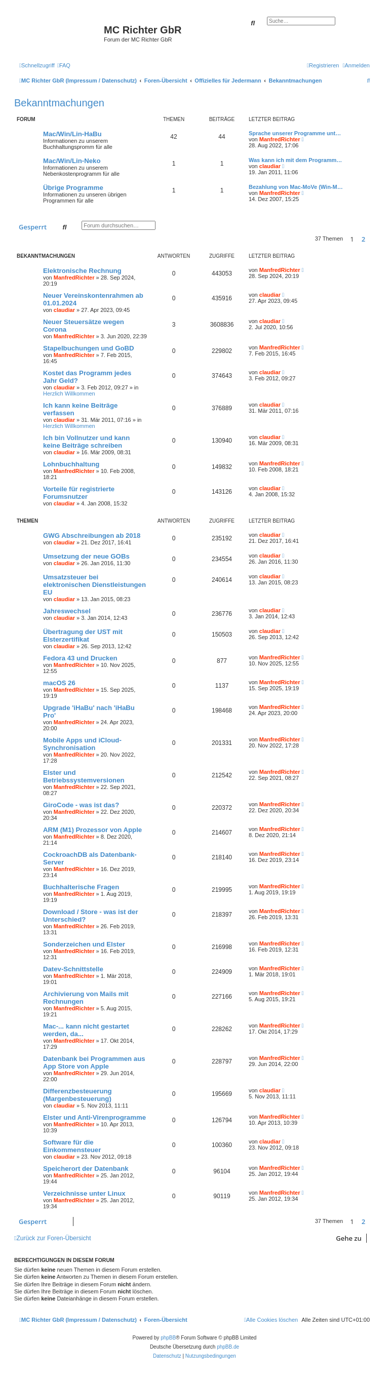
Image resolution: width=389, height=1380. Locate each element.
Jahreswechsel (67, 611)
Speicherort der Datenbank (86, 1168)
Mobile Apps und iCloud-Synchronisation (82, 744)
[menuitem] (63, 65)
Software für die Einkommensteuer (72, 1146)
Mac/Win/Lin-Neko (71, 161)
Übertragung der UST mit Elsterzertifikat (83, 635)
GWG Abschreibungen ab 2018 (91, 535)
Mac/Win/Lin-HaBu (72, 134)
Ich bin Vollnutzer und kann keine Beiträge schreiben (86, 441)
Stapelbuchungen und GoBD (88, 348)
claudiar (270, 166)
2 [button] (363, 239)
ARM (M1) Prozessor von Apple (92, 830)
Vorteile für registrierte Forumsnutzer (78, 492)
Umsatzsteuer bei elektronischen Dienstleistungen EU (94, 584)
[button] (372, 239)
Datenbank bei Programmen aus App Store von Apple (94, 1062)
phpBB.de (228, 1347)
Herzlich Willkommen (69, 393)
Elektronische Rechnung (82, 270)
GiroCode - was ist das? (81, 805)
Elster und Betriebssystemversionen (84, 776)
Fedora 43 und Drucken (80, 658)
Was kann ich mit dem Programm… (295, 160)
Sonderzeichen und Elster (84, 944)
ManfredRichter (279, 139)
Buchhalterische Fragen (81, 887)
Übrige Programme (73, 187)
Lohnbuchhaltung (71, 464)
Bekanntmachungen (59, 102)
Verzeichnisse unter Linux (84, 1193)
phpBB (168, 1337)
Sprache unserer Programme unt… (295, 133)
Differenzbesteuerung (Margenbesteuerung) (77, 1094)
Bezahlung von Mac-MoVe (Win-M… (296, 187)
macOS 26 (59, 683)
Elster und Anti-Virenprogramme (94, 1117)
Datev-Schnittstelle (73, 969)
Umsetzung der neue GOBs (86, 556)
